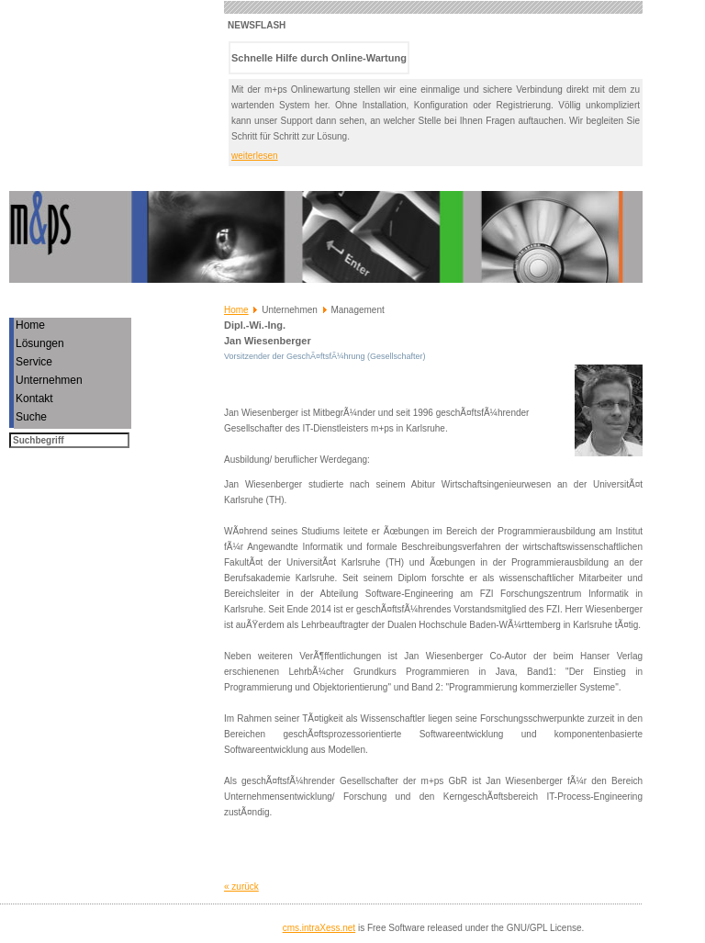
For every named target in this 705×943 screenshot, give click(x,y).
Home (236, 310)
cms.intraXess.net (319, 928)
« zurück (241, 886)
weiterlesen (254, 156)
